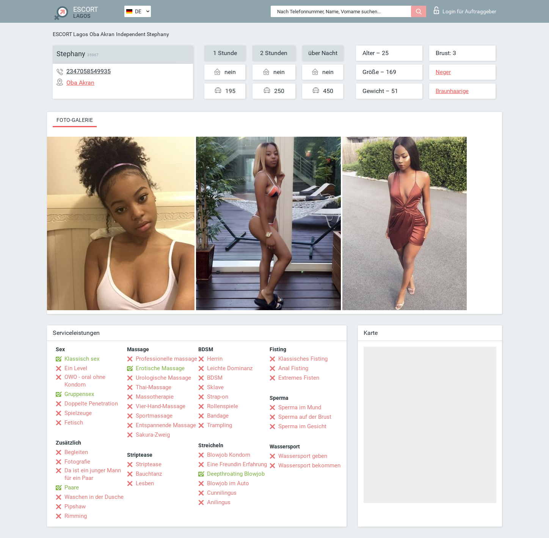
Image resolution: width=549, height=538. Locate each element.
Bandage (218, 415)
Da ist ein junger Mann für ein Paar (92, 474)
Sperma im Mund (299, 407)
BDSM (215, 377)
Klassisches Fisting (303, 358)
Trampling (219, 425)
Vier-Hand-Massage (160, 406)
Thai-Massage (153, 387)
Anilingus (219, 502)
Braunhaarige (452, 91)
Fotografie (77, 461)
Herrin (215, 358)
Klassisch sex (81, 358)
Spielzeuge (78, 413)
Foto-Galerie (74, 120)
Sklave (215, 387)
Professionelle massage (166, 358)
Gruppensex (79, 394)
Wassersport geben (302, 456)
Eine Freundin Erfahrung (237, 464)
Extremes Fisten (298, 377)
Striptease (149, 464)
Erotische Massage (160, 368)
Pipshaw (75, 506)
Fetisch (73, 422)
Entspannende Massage (166, 425)
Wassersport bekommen (309, 465)
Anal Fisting (293, 368)
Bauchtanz (149, 473)
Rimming (75, 516)
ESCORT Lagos (70, 34)
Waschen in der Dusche (94, 497)
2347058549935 (88, 71)
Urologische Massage (163, 377)
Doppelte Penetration (91, 403)
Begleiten (76, 452)
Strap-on (217, 396)
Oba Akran (102, 34)
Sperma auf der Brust (304, 416)
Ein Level (75, 368)
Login (465, 10)
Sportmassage (154, 415)
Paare (71, 487)
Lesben (145, 483)
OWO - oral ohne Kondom (84, 381)
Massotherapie (155, 396)
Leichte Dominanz (230, 368)
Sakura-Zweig (153, 434)
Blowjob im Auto (228, 483)
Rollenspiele (222, 406)
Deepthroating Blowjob (236, 473)
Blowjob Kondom (228, 454)
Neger (443, 72)
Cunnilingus (222, 492)
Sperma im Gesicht (302, 426)
